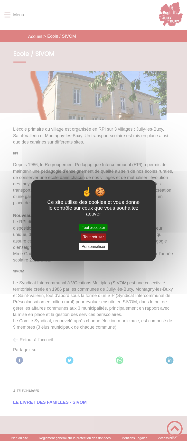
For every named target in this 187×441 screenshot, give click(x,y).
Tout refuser (93, 237)
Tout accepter (93, 227)
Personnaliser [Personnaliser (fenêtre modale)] (93, 246)
